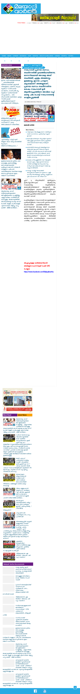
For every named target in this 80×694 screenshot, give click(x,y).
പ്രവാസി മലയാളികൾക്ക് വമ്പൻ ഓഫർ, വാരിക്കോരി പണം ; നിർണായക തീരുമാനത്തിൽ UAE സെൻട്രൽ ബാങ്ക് (17, 589)
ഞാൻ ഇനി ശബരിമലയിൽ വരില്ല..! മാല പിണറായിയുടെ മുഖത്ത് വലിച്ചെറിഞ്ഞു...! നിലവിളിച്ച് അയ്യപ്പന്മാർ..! (17, 505)
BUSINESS (23, 56)
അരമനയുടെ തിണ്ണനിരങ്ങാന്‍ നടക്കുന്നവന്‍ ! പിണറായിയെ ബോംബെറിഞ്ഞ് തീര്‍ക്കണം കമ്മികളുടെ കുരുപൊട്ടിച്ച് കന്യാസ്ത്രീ (15, 480)
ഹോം (26, 65)
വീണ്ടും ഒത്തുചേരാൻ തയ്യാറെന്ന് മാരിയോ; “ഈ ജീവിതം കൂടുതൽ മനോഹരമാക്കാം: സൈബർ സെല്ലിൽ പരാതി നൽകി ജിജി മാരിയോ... (16, 493)
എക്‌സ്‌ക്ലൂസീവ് (36, 65)
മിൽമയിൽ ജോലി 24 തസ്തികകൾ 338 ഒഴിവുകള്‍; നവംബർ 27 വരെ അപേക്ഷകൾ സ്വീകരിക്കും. (11, 120)
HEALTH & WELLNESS (46, 56)
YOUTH (11, 59)
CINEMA (57, 56)
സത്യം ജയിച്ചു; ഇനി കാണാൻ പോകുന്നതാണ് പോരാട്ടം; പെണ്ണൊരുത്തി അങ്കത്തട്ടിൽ (24, 570)
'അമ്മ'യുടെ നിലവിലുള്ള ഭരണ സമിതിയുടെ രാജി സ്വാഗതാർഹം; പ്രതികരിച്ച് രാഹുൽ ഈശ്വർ (39, 134)
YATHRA (70, 56)
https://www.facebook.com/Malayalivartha (38, 272)
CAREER (15, 56)
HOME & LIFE (19, 59)
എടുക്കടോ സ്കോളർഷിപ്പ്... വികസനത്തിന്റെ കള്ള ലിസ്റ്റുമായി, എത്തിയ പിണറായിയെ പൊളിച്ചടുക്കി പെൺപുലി (16, 546)
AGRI (29, 56)
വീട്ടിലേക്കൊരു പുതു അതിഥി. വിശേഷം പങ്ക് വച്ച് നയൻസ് (23, 555)
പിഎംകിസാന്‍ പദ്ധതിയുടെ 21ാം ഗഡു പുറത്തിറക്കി (23, 515)
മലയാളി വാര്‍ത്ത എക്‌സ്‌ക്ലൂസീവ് (33, 68)
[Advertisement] (40, 39)
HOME (4, 56)
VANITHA (35, 56)
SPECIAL (4, 59)
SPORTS (64, 56)
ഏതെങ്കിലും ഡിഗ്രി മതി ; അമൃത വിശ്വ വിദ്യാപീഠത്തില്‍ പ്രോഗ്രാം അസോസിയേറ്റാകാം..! (11, 142)
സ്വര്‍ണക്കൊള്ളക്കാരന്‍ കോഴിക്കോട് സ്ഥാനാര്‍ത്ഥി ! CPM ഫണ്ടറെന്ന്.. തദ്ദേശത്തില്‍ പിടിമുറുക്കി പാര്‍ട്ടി (17, 610)
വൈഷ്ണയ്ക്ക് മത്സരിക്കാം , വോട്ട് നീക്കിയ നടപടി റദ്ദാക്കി (23, 578)
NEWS (9, 56)
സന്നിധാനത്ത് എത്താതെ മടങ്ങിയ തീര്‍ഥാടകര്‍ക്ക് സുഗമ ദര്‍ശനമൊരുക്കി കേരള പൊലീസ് (23, 622)
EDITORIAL (28, 59)
